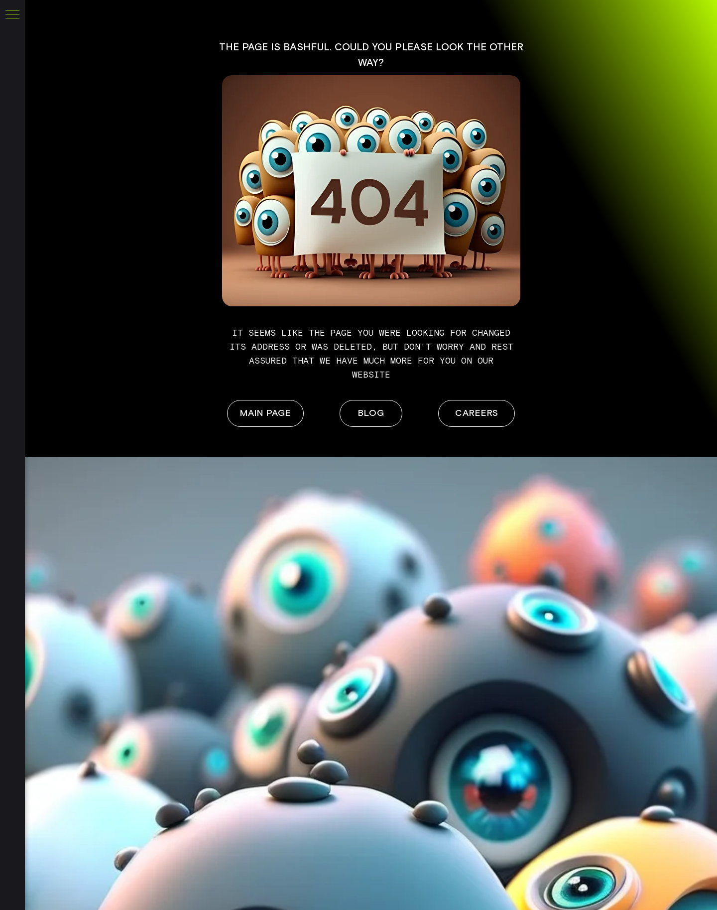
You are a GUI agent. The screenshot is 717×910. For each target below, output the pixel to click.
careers (476, 413)
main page (265, 413)
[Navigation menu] (12, 15)
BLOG (371, 413)
